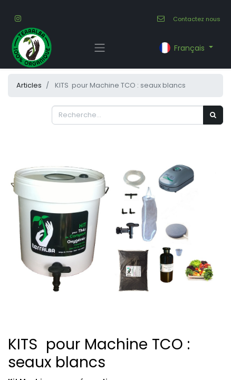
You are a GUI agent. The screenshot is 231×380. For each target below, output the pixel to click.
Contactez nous (196, 19)
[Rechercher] (213, 115)
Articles (29, 85)
